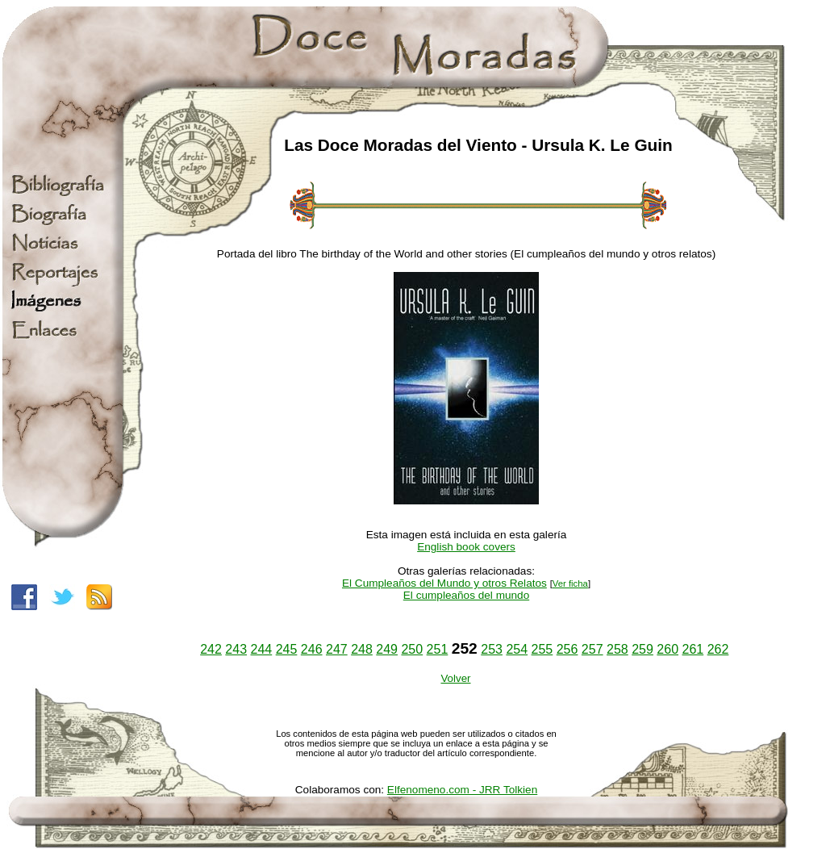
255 (542, 649)
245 (287, 649)
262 (718, 649)
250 (412, 649)
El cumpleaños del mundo (466, 595)
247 (337, 649)
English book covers (466, 547)
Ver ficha (570, 583)
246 (312, 649)
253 (492, 649)
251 (437, 649)
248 (362, 649)
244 (262, 649)
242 (211, 649)
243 (236, 649)
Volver (455, 678)
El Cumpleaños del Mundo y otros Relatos (444, 583)
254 (517, 649)
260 (667, 649)
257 (592, 649)
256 (567, 649)
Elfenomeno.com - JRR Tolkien (462, 790)
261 (692, 649)
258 (617, 649)
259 (642, 649)
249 (387, 649)
